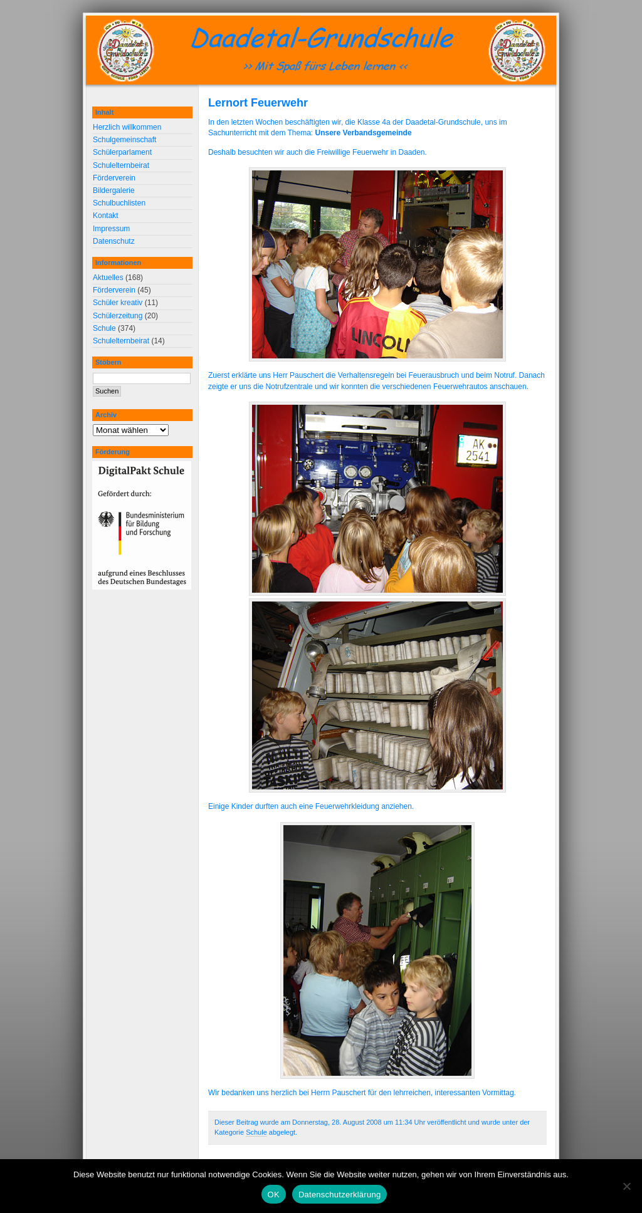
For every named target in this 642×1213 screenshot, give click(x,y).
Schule (256, 1132)
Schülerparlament (122, 152)
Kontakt (105, 215)
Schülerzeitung (117, 315)
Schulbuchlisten (119, 203)
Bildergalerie (114, 190)
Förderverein (114, 178)
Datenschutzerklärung (339, 1194)
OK (274, 1194)
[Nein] (626, 1186)
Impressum (111, 228)
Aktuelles (108, 277)
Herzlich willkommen (127, 127)
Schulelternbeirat (121, 165)
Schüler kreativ (117, 302)
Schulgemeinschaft (124, 139)
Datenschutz (114, 241)
